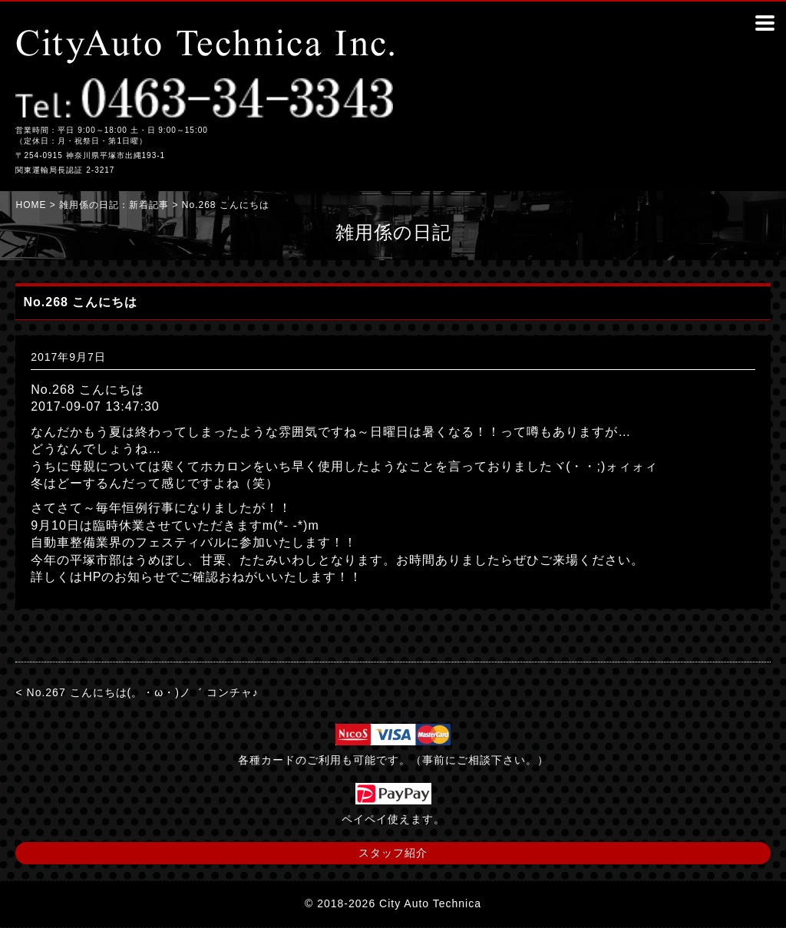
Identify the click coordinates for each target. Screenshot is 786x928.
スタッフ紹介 (393, 853)
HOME (30, 205)
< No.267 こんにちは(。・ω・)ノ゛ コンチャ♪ (136, 692)
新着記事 (149, 205)
